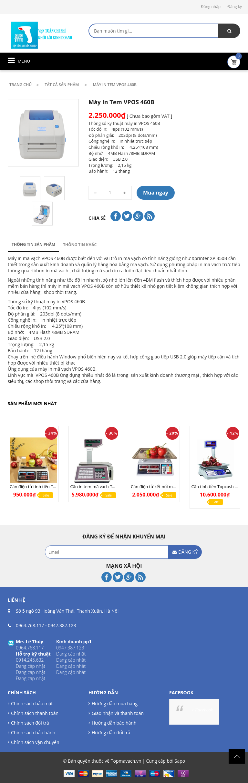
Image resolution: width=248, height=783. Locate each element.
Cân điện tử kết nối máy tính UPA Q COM (171, 486)
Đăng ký (234, 6)
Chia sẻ (97, 218)
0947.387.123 (62, 625)
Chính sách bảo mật (32, 703)
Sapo (180, 761)
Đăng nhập (211, 6)
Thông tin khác (80, 244)
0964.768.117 (30, 625)
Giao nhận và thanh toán (118, 713)
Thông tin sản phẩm (33, 244)
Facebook (204, 710)
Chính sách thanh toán (34, 713)
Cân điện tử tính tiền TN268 (36, 486)
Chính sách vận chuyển (35, 742)
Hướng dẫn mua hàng (115, 703)
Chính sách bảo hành (33, 732)
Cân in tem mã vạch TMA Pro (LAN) (104, 486)
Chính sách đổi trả (30, 723)
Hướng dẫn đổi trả (111, 732)
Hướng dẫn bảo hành (114, 723)
